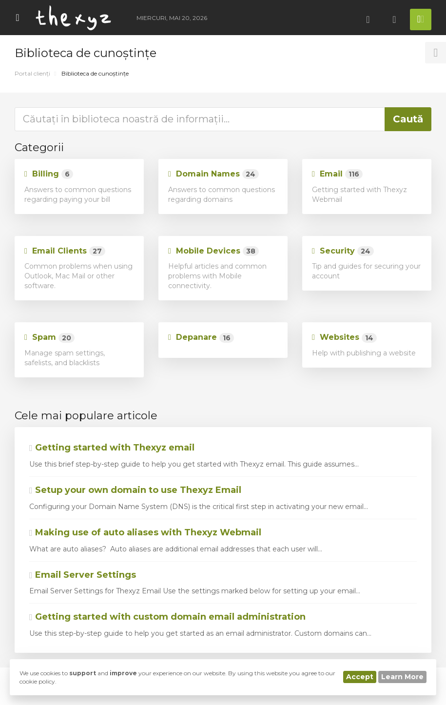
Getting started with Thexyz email (111, 447)
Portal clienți (32, 73)
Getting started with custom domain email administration (167, 616)
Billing (48, 174)
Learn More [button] (402, 676)
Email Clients (64, 251)
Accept (359, 676)
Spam (49, 338)
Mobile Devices (213, 251)
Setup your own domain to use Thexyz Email (135, 490)
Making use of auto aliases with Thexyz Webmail (145, 532)
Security (343, 251)
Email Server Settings (82, 574)
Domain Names (213, 174)
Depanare (201, 338)
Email (337, 174)
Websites (344, 338)
